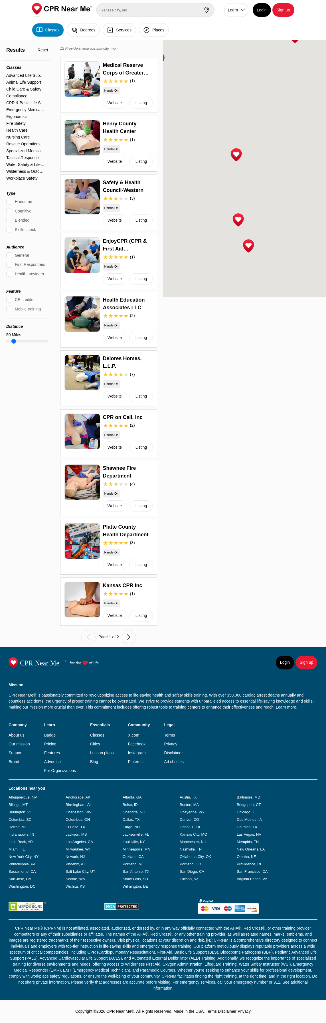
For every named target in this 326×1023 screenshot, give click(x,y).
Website (115, 103)
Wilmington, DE (135, 886)
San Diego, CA (192, 871)
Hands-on (23, 201)
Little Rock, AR (21, 842)
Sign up (283, 10)
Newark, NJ (75, 856)
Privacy (170, 744)
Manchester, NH (193, 842)
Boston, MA (189, 805)
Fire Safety (16, 123)
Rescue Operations (23, 144)
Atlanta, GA (132, 797)
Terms (169, 735)
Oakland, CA (133, 856)
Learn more (286, 707)
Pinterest (135, 761)
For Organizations (60, 770)
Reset (43, 50)
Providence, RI (249, 864)
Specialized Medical (24, 151)
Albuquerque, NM (23, 797)
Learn (233, 10)
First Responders (30, 264)
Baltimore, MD (248, 797)
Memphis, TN (248, 842)
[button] (236, 155)
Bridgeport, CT (249, 805)
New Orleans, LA (251, 849)
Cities (95, 744)
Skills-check (25, 229)
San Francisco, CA (252, 871)
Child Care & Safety (23, 89)
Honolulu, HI (190, 827)
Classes (48, 29)
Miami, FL (17, 849)
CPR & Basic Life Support (25, 103)
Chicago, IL (246, 812)
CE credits (24, 299)
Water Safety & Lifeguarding (25, 164)
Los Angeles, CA (79, 842)
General (22, 255)
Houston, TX (247, 827)
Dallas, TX (131, 819)
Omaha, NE (246, 856)
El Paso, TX (75, 827)
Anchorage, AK (78, 797)
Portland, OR (190, 864)
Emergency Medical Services (25, 109)
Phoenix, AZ (76, 864)
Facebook (136, 744)
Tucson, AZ (189, 879)
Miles (13, 334)
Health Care (17, 130)
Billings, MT (18, 805)
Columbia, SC (20, 819)
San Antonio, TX (136, 871)
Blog (94, 761)
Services (119, 29)
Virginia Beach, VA (252, 879)
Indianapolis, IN (21, 834)
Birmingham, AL (79, 805)
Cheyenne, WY (192, 812)
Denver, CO (189, 819)
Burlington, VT (20, 812)
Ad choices (173, 761)
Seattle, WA (75, 879)
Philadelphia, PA (22, 864)
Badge (50, 735)
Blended (22, 220)
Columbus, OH (78, 819)
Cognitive (23, 211)
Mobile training (28, 309)
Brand (14, 761)
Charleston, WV (79, 812)
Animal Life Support (23, 82)
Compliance (16, 96)
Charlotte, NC (134, 812)
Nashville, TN (191, 849)
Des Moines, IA (249, 819)
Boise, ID (130, 805)
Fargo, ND (131, 827)
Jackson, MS (76, 834)
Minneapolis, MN (136, 849)
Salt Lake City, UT (80, 871)
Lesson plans (102, 753)
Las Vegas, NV (249, 834)
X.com (133, 735)
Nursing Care (18, 137)
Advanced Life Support (25, 75)
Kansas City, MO (193, 834)
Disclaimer (173, 753)
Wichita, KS (75, 886)
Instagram (136, 753)
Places (153, 29)
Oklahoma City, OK (195, 856)
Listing (141, 103)
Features (52, 753)
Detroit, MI (17, 827)
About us (16, 735)
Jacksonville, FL (136, 834)
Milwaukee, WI (78, 849)
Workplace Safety (21, 178)
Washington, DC (22, 886)
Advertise (52, 761)
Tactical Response (22, 157)
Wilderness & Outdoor (25, 171)
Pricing (50, 744)
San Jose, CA (20, 879)
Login (261, 10)
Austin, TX (188, 797)
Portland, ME (133, 864)
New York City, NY (24, 856)
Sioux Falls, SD (135, 879)
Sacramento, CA (22, 871)
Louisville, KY (134, 842)
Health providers (29, 274)
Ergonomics (16, 116)
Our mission (19, 744)
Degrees (83, 29)
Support (16, 753)
